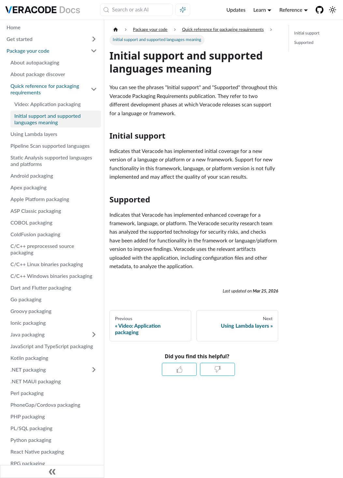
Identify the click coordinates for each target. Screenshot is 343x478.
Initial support (307, 33)
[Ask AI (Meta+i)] (182, 10)
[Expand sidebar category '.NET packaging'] (94, 369)
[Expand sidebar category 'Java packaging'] (94, 334)
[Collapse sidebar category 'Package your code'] (94, 51)
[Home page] (115, 30)
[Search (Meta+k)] (136, 10)
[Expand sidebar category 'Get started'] (94, 39)
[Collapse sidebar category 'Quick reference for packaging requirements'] (94, 89)
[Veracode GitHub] (319, 10)
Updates (236, 10)
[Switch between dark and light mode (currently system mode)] (332, 10)
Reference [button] (290, 10)
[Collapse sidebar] (52, 471)
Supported (303, 43)
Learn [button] (259, 10)
